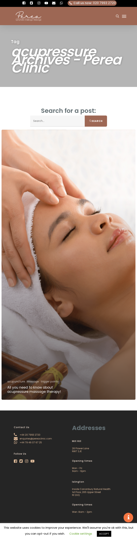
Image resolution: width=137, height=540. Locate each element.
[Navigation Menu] (124, 16)
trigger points (50, 381)
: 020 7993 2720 (92, 3)
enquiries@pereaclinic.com (33, 438)
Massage (33, 381)
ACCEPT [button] (104, 534)
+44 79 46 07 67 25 (28, 442)
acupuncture (16, 381)
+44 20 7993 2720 (27, 434)
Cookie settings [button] (80, 534)
